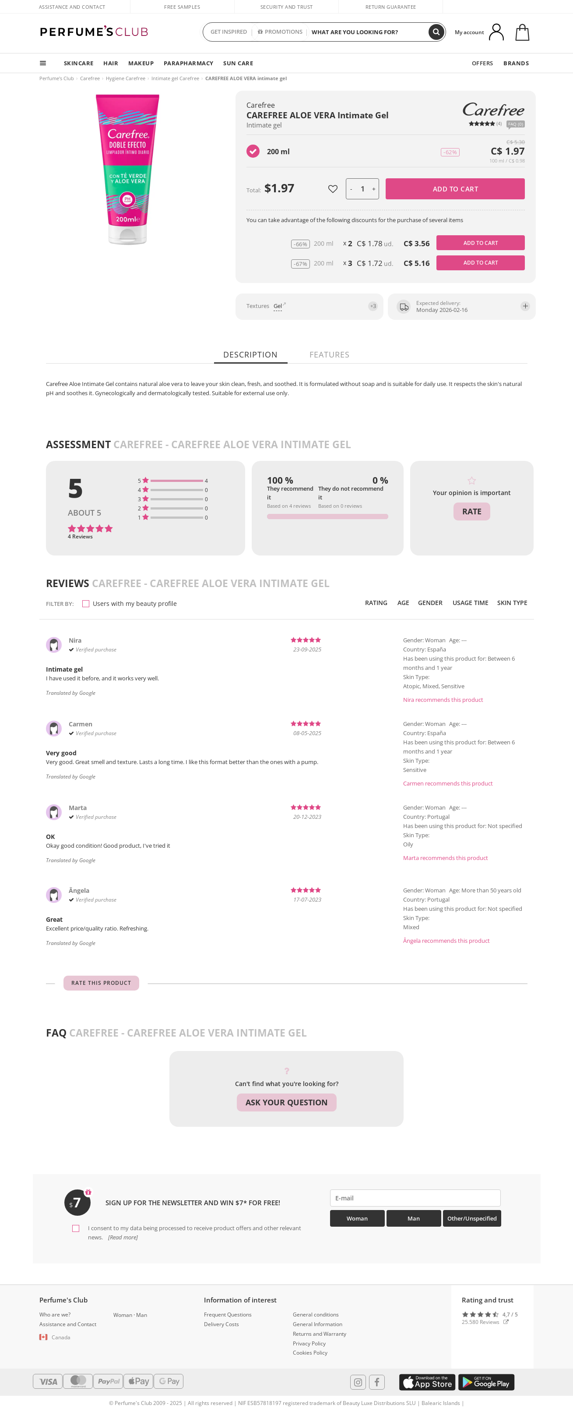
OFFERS (483, 63)
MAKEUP (140, 63)
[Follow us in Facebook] (377, 1381)
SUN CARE (237, 63)
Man (414, 1218)
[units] (362, 188)
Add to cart (455, 188)
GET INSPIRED (229, 32)
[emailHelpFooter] (415, 1198)
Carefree (90, 78)
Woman (357, 1218)
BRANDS (516, 63)
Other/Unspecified (472, 1218)
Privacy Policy (309, 1342)
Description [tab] (251, 354)
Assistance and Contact (72, 7)
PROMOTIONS (280, 32)
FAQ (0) (515, 124)
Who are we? (54, 1313)
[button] (69, 1336)
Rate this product (101, 983)
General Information (317, 1323)
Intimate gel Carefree (175, 78)
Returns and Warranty (319, 1333)
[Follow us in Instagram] (358, 1381)
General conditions (316, 1313)
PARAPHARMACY (188, 63)
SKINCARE (78, 63)
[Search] (436, 32)
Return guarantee (391, 7)
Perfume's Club (56, 78)
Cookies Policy (310, 1352)
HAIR (110, 63)
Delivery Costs (221, 1323)
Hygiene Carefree (125, 78)
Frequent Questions (228, 1313)
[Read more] (122, 1237)
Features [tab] (329, 354)
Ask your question (287, 1102)
